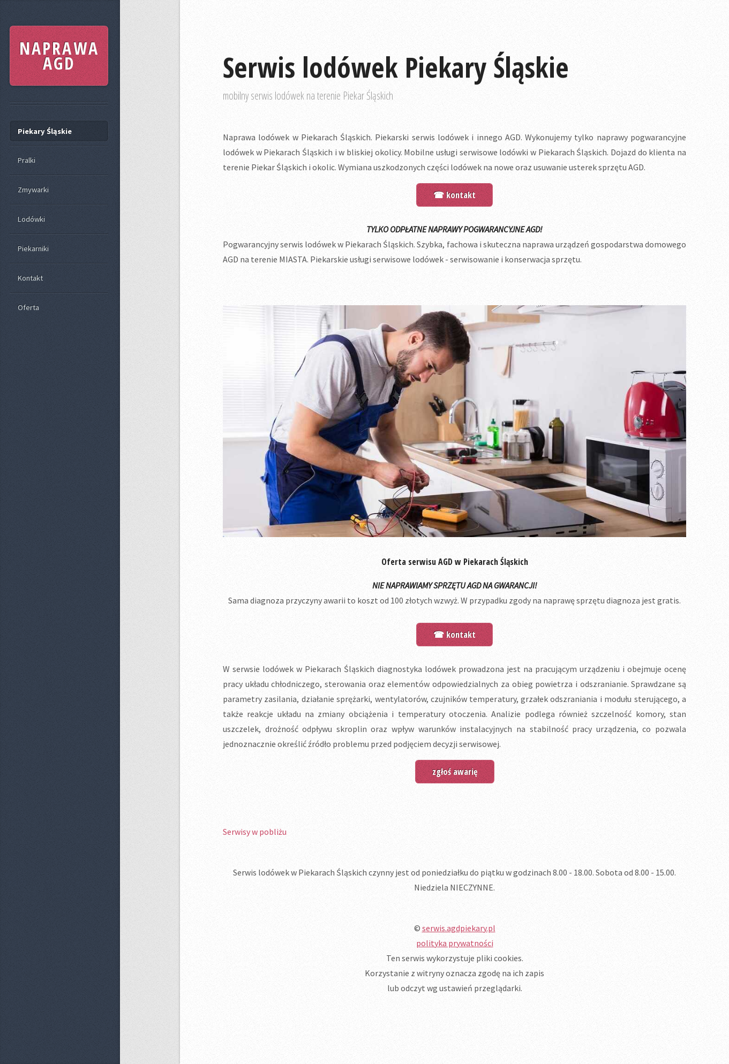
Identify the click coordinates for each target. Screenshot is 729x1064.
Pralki (26, 160)
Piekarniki (33, 248)
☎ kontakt (454, 195)
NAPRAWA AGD (59, 55)
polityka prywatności (454, 943)
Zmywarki (33, 189)
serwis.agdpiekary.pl (458, 928)
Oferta (28, 307)
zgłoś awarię (454, 772)
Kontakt (30, 278)
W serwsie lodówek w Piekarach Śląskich (298, 668)
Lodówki (31, 219)
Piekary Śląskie (45, 131)
